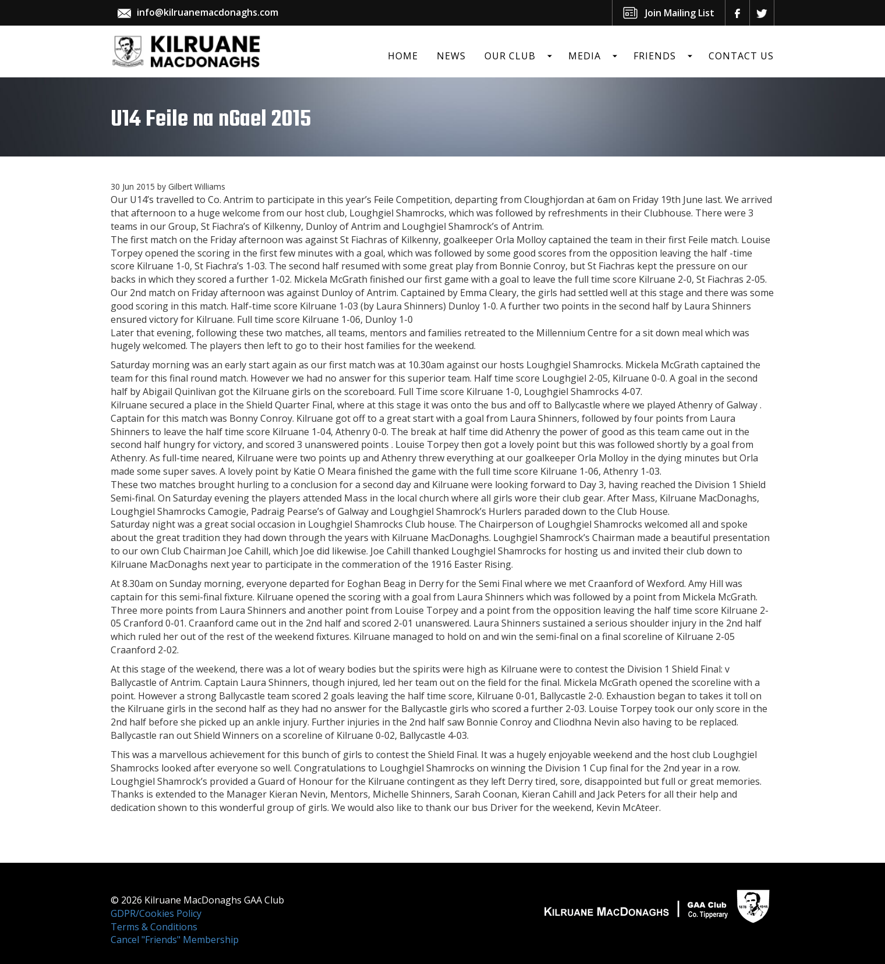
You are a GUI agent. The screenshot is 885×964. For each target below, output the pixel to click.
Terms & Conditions (154, 926)
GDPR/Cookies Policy (156, 913)
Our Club (510, 55)
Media (584, 55)
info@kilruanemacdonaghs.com (207, 12)
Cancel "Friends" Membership (175, 939)
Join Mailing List (679, 12)
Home (403, 55)
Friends (654, 55)
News (451, 55)
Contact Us (741, 55)
